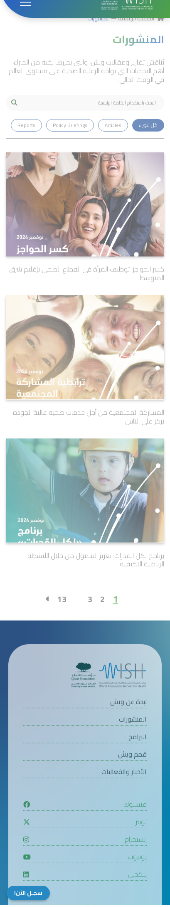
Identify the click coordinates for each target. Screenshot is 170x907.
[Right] (47, 614)
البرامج (137, 753)
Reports (26, 140)
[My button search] (14, 118)
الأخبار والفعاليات (124, 788)
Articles (113, 140)
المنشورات (98, 33)
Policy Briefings (70, 140)
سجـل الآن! (28, 893)
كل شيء (148, 140)
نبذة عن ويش (128, 718)
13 (62, 614)
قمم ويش (132, 770)
